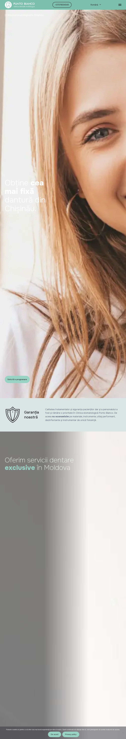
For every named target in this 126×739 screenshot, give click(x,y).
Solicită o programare (17, 379)
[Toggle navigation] (119, 4)
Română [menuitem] (94, 4)
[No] (123, 733)
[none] (95, 5)
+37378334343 (62, 4)
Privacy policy (71, 734)
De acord (54, 734)
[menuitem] (95, 5)
